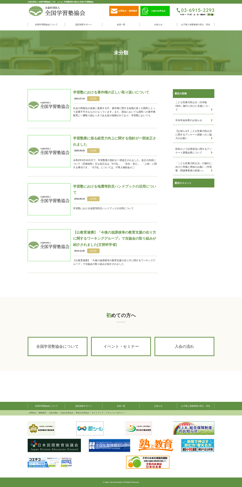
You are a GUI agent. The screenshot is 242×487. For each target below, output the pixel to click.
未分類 (93, 98)
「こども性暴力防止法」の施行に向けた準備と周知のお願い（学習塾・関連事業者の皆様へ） (193, 167)
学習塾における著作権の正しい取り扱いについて (111, 92)
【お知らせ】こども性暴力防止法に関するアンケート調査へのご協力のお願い (193, 135)
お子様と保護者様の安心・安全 (195, 24)
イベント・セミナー (121, 346)
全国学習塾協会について (46, 24)
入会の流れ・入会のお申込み (61, 413)
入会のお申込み (154, 11)
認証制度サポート (83, 24)
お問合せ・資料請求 (124, 11)
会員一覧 (121, 24)
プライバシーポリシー (115, 413)
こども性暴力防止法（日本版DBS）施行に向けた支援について (192, 106)
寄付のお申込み (82, 413)
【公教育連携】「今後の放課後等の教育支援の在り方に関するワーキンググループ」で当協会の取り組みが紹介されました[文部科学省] (114, 238)
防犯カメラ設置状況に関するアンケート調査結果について (193, 151)
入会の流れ (184, 346)
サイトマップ (97, 413)
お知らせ (158, 24)
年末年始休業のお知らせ (188, 120)
